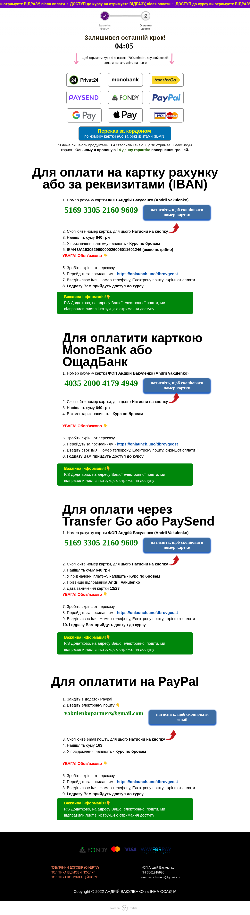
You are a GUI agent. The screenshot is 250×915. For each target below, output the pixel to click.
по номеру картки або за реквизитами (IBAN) (124, 136)
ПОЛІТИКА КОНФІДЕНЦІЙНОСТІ (74, 877)
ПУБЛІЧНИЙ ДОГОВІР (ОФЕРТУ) (75, 867)
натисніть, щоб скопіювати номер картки (177, 212)
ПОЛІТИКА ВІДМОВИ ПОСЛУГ (73, 872)
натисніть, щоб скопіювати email (182, 717)
